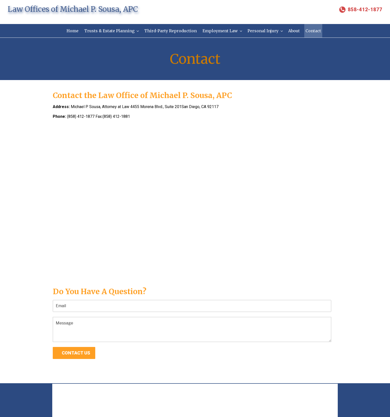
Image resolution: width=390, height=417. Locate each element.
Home (72, 30)
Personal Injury (266, 30)
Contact (314, 30)
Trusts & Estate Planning (111, 30)
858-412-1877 (360, 10)
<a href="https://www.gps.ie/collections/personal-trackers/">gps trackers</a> (195, 198)
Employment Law (222, 30)
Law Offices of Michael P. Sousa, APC (73, 9)
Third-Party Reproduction (170, 30)
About (294, 30)
